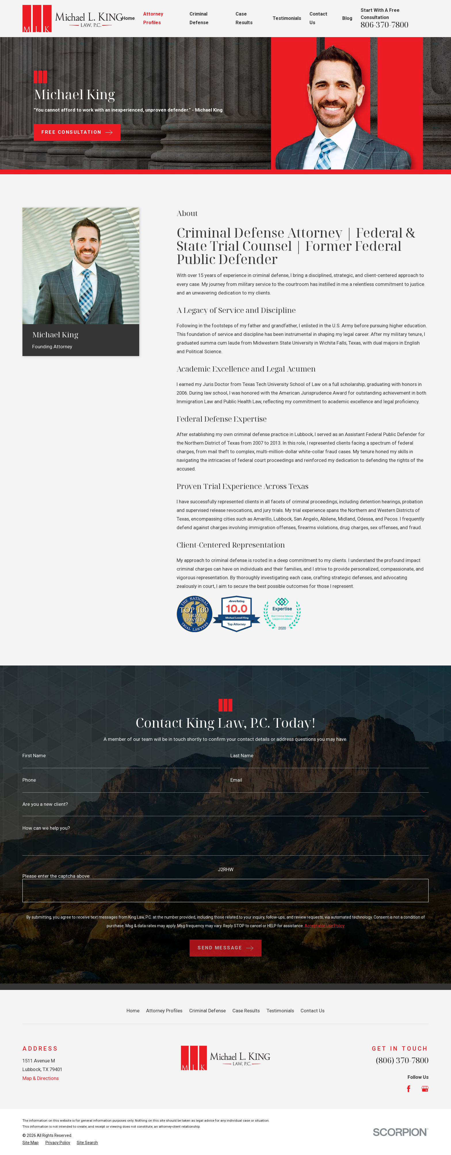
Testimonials (280, 1011)
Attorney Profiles (164, 1011)
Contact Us (312, 1011)
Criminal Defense (207, 1011)
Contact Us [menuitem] (318, 18)
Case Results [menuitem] (244, 18)
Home (133, 1011)
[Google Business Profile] (425, 1088)
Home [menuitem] (128, 18)
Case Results (246, 1011)
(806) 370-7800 (402, 1060)
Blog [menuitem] (347, 18)
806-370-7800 (384, 24)
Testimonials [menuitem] (287, 18)
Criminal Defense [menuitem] (199, 18)
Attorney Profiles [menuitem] (153, 18)
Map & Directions (40, 1078)
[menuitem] (30, 1142)
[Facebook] (408, 1088)
